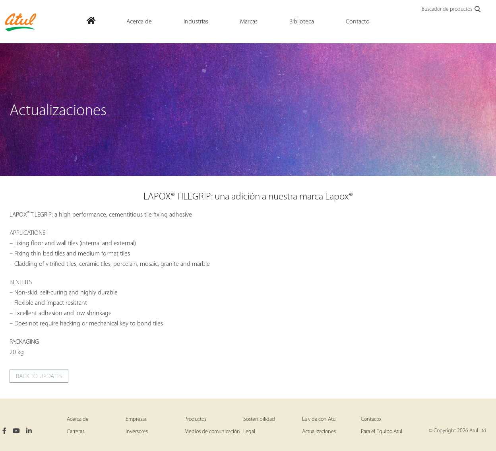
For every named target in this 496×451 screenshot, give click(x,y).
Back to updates (39, 377)
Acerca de (78, 419)
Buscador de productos (452, 10)
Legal (249, 432)
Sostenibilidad (259, 419)
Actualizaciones (319, 432)
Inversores (137, 432)
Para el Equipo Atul (381, 432)
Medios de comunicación (212, 432)
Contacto (371, 419)
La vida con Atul (319, 419)
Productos (195, 419)
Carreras (75, 432)
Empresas (136, 419)
